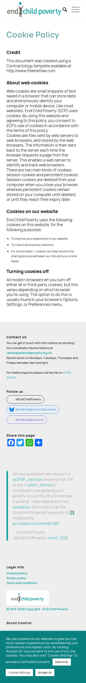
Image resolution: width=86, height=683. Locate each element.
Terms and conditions (21, 583)
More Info (61, 662)
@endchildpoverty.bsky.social (36, 409)
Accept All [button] (45, 672)
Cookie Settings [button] (19, 672)
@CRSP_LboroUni (28, 479)
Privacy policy (16, 578)
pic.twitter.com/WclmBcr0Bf (36, 523)
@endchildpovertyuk (30, 420)
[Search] (62, 9)
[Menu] (73, 9)
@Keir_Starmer (40, 484)
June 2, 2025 (57, 537)
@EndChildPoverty (28, 399)
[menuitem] (62, 9)
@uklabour (21, 506)
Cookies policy (17, 573)
